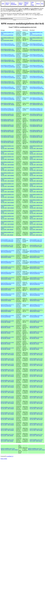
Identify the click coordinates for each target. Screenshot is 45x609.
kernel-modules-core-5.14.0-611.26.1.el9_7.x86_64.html (7, 402)
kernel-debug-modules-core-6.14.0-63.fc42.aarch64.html (7, 109)
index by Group (8, 3)
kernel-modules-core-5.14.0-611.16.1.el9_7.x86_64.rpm (36, 418)
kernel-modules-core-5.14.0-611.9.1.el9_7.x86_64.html (7, 435)
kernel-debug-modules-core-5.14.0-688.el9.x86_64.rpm (36, 125)
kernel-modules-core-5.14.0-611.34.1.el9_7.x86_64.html (7, 386)
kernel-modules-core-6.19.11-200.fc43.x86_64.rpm (36, 267)
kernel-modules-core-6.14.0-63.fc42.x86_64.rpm (36, 321)
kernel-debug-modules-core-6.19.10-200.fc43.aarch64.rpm (37, 77)
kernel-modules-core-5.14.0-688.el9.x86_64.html (7, 332)
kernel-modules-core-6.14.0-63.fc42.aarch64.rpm (36, 316)
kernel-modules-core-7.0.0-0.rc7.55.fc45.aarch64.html (7, 240)
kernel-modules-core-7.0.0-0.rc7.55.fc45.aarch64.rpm (36, 240)
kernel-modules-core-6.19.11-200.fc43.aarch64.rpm (36, 262)
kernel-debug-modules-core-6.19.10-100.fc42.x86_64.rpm (36, 93)
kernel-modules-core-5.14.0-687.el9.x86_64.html (7, 337)
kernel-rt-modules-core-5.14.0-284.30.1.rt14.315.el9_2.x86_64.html (9, 449)
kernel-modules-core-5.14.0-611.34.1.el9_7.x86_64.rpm (36, 386)
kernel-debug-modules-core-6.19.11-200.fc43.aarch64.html (8, 55)
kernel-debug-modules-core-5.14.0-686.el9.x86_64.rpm (36, 136)
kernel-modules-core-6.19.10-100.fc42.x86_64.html (7, 300)
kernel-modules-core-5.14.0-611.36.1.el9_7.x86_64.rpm (36, 375)
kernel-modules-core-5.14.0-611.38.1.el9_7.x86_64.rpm (36, 370)
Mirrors (38, 3)
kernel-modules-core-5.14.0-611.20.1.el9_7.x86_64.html (7, 413)
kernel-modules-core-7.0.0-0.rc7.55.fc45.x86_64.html (7, 246)
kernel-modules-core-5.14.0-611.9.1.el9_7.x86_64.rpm (36, 435)
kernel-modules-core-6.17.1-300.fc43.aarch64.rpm (36, 305)
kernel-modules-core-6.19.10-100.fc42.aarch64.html (7, 294)
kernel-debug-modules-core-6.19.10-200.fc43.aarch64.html (8, 77)
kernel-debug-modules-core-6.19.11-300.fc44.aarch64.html (8, 44)
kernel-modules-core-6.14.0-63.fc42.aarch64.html (7, 316)
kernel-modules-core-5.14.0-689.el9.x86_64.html (7, 327)
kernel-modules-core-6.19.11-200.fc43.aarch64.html (7, 262)
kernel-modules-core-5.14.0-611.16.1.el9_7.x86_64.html (7, 418)
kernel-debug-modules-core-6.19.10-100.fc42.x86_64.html (8, 93)
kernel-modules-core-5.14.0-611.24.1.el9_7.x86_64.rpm (36, 408)
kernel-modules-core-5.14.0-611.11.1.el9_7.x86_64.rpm (36, 429)
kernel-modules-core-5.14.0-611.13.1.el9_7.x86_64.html (7, 424)
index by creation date (27, 3)
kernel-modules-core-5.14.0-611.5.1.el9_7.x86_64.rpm (36, 440)
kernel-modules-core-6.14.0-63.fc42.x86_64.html (7, 321)
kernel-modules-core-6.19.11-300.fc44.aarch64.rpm (36, 251)
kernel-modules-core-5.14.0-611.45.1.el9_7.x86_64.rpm (36, 354)
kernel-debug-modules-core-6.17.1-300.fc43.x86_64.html (7, 104)
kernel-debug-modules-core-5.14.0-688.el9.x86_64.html (7, 125)
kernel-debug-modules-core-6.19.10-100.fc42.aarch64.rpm (37, 87)
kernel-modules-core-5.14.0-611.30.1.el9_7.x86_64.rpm (36, 391)
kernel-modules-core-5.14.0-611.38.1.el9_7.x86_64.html (7, 370)
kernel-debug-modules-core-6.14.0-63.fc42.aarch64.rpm (36, 109)
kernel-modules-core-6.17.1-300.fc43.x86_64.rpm (36, 310)
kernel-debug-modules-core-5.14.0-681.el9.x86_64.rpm (36, 141)
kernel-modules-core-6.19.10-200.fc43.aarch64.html (7, 283)
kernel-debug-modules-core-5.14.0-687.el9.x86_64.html (7, 131)
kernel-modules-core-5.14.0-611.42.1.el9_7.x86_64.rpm (36, 359)
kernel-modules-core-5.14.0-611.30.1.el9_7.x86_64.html (7, 391)
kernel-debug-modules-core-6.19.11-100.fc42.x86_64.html (8, 71)
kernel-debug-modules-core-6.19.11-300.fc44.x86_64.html (8, 50)
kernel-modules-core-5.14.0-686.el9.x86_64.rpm (36, 343)
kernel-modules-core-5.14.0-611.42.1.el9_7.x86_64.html (7, 359)
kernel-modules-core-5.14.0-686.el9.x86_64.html (7, 343)
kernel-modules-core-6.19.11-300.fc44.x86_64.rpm (36, 256)
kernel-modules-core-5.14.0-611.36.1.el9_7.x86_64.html (7, 375)
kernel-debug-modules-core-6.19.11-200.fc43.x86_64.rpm (36, 60)
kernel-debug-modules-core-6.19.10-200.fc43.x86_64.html (8, 82)
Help (42, 3)
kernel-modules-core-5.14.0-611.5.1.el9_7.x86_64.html (7, 440)
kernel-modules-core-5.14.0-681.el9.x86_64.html (7, 348)
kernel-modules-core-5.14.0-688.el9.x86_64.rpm (36, 332)
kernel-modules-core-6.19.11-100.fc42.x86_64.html (7, 278)
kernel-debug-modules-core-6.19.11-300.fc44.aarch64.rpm (37, 44)
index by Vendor (21, 3)
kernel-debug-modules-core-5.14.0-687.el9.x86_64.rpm (36, 131)
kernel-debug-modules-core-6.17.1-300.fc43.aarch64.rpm (36, 98)
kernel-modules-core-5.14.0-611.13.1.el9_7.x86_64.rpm (36, 424)
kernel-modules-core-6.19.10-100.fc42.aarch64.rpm (36, 294)
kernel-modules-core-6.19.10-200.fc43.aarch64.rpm (36, 283)
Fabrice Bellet (4, 458)
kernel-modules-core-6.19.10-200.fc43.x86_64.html (7, 289)
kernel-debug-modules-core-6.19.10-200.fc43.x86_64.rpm (36, 82)
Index (3, 3)
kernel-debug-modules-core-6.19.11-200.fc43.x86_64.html (8, 60)
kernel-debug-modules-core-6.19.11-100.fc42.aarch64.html (8, 66)
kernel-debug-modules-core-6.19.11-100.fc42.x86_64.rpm (36, 71)
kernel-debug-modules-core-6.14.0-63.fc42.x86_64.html (7, 114)
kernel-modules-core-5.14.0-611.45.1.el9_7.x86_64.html (7, 354)
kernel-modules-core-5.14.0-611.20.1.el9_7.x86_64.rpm (36, 413)
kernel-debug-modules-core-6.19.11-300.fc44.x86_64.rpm (36, 50)
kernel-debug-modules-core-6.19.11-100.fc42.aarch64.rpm (37, 66)
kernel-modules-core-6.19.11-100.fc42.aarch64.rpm (36, 273)
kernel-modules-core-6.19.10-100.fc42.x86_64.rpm (36, 300)
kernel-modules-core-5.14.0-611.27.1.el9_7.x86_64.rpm (36, 397)
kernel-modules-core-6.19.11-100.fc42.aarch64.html (7, 273)
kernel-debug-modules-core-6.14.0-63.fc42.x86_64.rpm (36, 114)
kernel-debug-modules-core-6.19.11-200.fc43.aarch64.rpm (37, 55)
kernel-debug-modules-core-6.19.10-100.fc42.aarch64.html (8, 87)
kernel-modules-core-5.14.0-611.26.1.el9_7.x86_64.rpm (36, 402)
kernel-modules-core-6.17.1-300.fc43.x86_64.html (7, 310)
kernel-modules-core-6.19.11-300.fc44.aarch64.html (7, 251)
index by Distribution (13, 3)
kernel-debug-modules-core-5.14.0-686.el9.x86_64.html (7, 136)
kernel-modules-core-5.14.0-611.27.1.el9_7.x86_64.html (7, 397)
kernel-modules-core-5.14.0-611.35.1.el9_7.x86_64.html (7, 381)
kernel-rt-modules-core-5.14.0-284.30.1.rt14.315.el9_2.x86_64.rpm (36, 449)
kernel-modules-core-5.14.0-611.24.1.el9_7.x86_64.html (7, 408)
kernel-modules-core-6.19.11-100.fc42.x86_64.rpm (36, 278)
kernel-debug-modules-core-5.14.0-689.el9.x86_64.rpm (36, 120)
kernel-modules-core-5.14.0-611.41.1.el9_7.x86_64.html (7, 364)
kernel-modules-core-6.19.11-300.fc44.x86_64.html (7, 256)
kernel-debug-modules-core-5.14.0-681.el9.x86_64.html (7, 141)
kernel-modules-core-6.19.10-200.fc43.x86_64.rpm (36, 289)
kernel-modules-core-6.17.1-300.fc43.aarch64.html (7, 305)
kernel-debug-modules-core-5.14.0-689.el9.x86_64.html (7, 120)
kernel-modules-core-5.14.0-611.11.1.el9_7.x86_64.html (7, 429)
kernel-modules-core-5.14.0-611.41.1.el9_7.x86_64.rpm (36, 364)
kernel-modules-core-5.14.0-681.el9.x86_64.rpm (36, 348)
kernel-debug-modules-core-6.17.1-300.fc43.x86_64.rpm (36, 104)
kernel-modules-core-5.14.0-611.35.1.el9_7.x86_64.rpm (36, 381)
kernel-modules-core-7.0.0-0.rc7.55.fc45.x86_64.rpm (36, 246)
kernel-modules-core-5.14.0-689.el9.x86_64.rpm (36, 327)
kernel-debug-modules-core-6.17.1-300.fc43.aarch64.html (7, 98)
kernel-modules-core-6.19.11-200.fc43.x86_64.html (7, 267)
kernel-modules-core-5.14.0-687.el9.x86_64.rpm (36, 337)
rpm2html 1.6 (10, 456)
